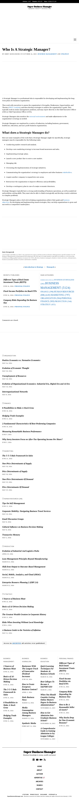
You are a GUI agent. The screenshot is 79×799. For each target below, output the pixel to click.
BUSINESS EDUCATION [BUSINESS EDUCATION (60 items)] (47, 280)
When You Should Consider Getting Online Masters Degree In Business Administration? (48, 699)
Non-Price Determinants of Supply (17, 463)
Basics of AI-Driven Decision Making (18, 606)
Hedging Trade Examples (13, 415)
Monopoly (50, 267)
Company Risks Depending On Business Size (20, 301)
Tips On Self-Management (13, 503)
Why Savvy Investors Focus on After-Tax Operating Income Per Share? (32, 439)
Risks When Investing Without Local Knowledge (22, 622)
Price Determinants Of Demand (15, 487)
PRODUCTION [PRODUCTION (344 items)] (63, 301)
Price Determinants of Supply (14, 471)
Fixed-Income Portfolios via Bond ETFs (20, 291)
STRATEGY (65, 54)
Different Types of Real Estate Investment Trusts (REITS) (16, 280)
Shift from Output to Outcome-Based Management (23, 566)
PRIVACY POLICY (34, 794)
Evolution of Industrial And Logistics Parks (20, 551)
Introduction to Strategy (33, 267)
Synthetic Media (29, 723)
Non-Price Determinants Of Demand (17, 479)
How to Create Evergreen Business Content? (30, 687)
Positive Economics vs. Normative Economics (21, 360)
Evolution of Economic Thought (15, 368)
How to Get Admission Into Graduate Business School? (48, 716)
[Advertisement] (39, 24)
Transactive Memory (11, 534)
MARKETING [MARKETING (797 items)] (60, 294)
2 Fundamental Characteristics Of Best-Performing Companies (29, 423)
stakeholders (67, 172)
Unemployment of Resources (14, 376)
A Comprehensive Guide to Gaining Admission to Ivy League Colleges (47, 732)
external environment (37, 116)
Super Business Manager (39, 6)
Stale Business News (28, 698)
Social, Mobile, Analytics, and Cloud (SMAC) (21, 574)
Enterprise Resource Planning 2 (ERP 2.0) (20, 582)
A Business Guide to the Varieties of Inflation (21, 630)
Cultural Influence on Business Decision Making (22, 527)
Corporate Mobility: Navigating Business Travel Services (26, 511)
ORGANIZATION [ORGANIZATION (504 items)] (50, 298)
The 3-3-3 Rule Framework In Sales (17, 455)
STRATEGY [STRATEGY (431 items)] (48, 304)
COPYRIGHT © (53, 794)
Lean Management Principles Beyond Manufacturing (25, 559)
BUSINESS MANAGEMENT (47, 54)
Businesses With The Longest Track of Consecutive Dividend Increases (30, 671)
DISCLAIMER (43, 794)
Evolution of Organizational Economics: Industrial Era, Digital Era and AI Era (36, 384)
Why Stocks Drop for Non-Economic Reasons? (67, 720)
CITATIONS (25, 794)
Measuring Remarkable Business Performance (22, 431)
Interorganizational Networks (15, 391)
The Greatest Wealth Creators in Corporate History (24, 614)
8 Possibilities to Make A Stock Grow (18, 408)
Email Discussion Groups (13, 519)
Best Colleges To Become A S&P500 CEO (47, 684)
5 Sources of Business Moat (13, 598)
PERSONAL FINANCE (22, 286)
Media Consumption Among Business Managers (29, 711)
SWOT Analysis (14, 107)
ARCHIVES (16, 643)
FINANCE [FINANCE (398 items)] (47, 291)
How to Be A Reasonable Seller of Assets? (66, 707)
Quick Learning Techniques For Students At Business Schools (47, 670)
